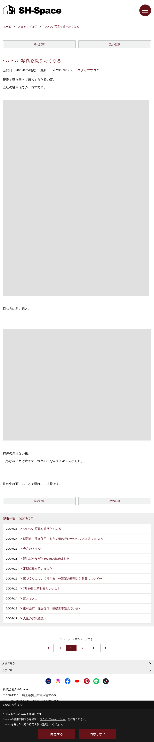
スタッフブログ (88, 70)
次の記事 (114, 44)
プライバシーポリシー (52, 719)
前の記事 (39, 44)
